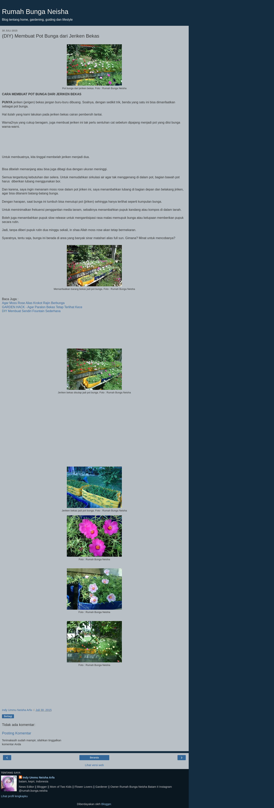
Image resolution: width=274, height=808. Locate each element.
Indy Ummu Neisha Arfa (39, 777)
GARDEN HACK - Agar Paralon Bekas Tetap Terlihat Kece (42, 307)
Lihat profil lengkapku (14, 796)
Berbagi (8, 716)
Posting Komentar (16, 733)
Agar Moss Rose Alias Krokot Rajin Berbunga (33, 303)
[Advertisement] (94, 428)
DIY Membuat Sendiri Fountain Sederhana (31, 311)
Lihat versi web (94, 765)
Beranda (94, 757)
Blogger (106, 804)
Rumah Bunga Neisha (35, 11)
